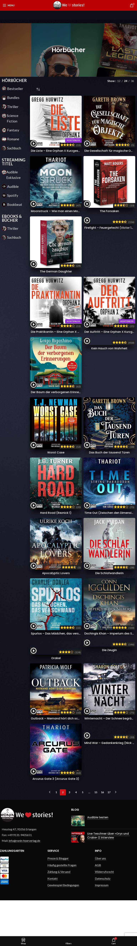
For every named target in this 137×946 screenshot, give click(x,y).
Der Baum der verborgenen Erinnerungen (60, 392)
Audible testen (95, 853)
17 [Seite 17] (109, 827)
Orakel (56, 694)
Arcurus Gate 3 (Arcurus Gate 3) (55, 814)
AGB (98, 900)
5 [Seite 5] (82, 827)
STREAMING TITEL (13, 161)
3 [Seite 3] (69, 827)
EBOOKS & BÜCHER (12, 218)
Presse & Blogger (58, 894)
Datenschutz (102, 914)
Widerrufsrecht (104, 907)
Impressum (101, 920)
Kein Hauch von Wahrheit (109, 392)
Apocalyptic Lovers (56, 573)
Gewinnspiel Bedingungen (63, 920)
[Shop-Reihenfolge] (38, 89)
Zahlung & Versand (58, 907)
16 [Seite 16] (102, 827)
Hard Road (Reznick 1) (56, 513)
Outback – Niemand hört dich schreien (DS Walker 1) (68, 754)
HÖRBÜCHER (14, 80)
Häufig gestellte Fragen (61, 900)
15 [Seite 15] (95, 827)
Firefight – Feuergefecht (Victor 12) (109, 271)
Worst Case (55, 452)
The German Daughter (56, 271)
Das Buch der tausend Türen (109, 452)
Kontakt (52, 914)
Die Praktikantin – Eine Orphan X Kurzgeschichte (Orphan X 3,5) (76, 332)
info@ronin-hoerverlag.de (24, 876)
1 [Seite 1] (56, 827)
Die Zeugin (109, 694)
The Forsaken (109, 211)
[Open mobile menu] (8, 5)
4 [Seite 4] (76, 827)
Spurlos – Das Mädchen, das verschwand (60, 633)
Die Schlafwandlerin (109, 573)
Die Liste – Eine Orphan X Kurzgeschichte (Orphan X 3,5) (71, 151)
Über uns (100, 894)
